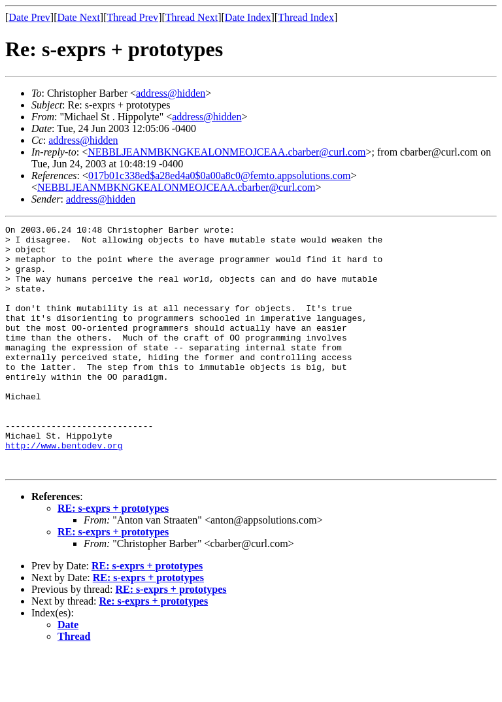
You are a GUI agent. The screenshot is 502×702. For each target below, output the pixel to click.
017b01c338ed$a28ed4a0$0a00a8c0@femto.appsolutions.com (219, 175)
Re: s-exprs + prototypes (154, 650)
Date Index (248, 17)
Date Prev (29, 17)
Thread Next (191, 17)
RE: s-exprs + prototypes (113, 557)
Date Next (79, 17)
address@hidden (170, 93)
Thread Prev (132, 17)
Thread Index (306, 17)
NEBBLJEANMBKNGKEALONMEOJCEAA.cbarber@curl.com (226, 152)
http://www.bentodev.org (63, 490)
